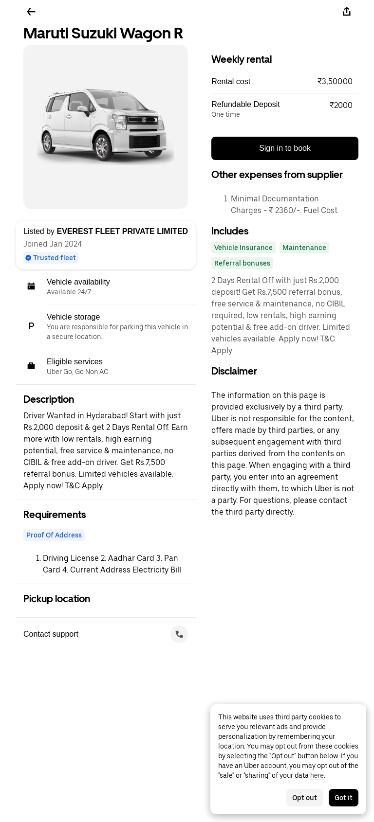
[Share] (346, 11)
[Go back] (31, 11)
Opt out (304, 798)
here (317, 775)
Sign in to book (285, 148)
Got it (344, 798)
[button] (284, 81)
